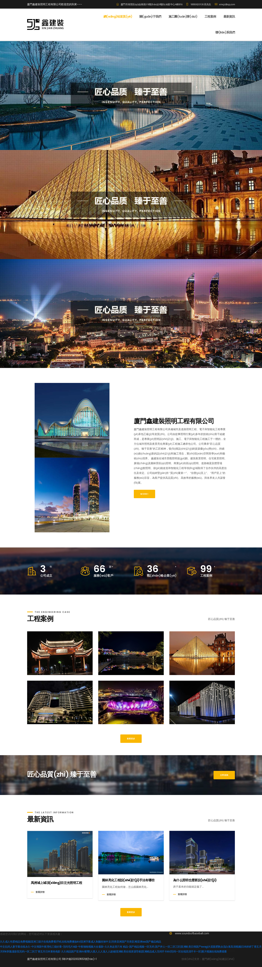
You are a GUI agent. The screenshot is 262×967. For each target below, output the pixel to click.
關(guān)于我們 (150, 16)
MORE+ (144, 507)
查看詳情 (40, 905)
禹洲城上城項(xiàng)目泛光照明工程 (56, 896)
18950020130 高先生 (198, 4)
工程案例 (210, 16)
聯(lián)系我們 (225, 32)
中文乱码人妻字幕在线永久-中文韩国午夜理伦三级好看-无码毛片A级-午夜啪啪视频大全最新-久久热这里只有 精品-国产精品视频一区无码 (77, 960)
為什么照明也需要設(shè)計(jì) (194, 893)
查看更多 (131, 751)
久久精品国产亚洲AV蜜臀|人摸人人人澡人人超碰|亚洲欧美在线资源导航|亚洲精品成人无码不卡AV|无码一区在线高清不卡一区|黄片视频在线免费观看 (146, 964)
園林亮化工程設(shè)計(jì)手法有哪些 (128, 893)
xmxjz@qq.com (225, 4)
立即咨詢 (224, 788)
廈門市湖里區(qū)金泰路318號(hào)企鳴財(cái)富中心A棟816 (149, 4)
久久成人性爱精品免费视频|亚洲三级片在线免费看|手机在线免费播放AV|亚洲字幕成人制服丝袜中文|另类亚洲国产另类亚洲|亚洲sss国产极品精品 (80, 955)
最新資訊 (229, 16)
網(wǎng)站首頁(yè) (117, 16)
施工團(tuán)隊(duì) (183, 16)
